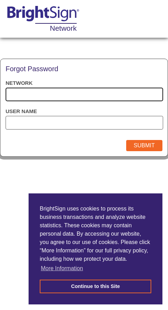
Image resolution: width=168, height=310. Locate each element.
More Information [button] (62, 268)
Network (19, 83)
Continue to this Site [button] (95, 286)
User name (21, 111)
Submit (144, 145)
